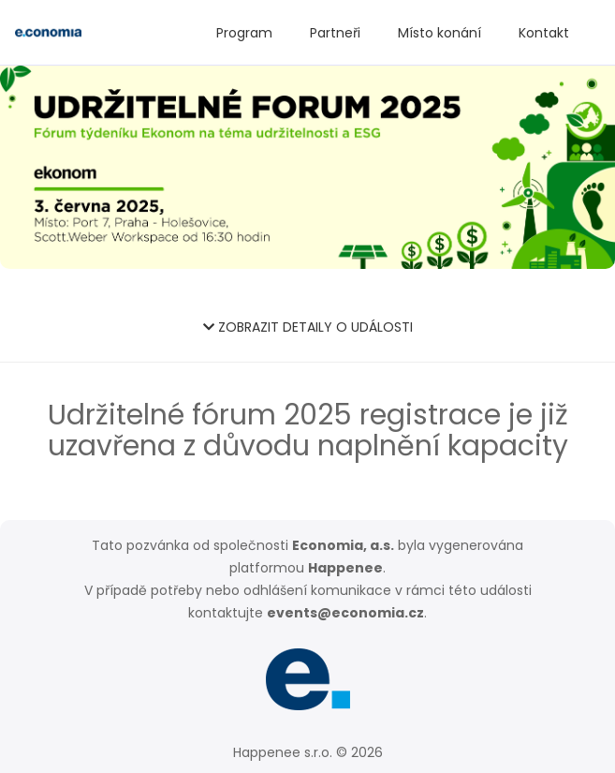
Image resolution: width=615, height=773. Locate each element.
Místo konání (439, 32)
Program (244, 32)
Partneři (335, 32)
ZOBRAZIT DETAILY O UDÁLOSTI (308, 327)
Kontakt (544, 32)
